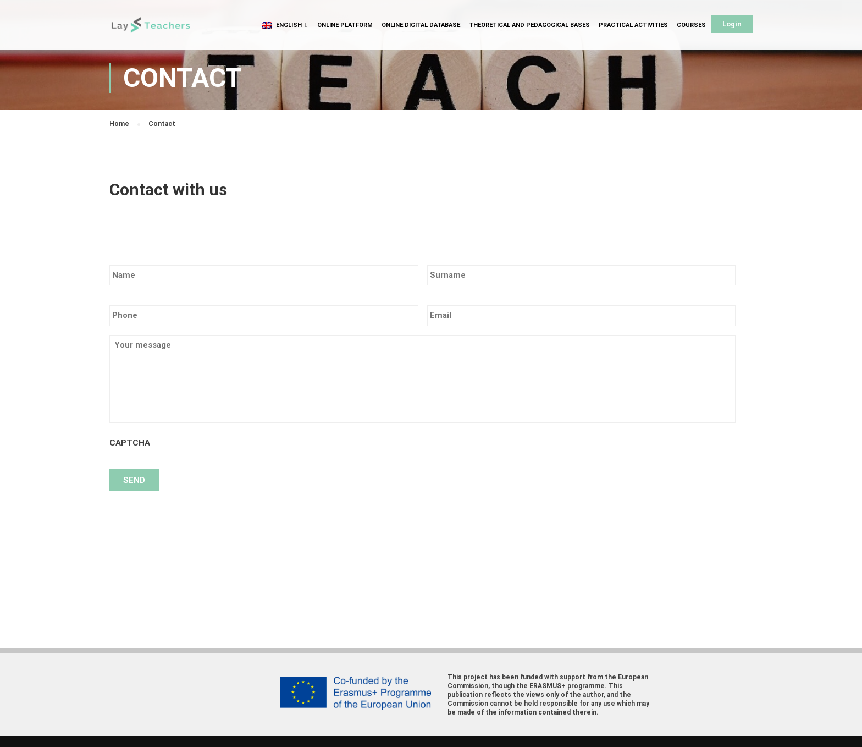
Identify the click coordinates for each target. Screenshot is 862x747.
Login (732, 24)
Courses (691, 25)
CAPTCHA (129, 443)
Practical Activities (633, 25)
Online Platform (345, 25)
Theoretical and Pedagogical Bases (529, 25)
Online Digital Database (421, 25)
